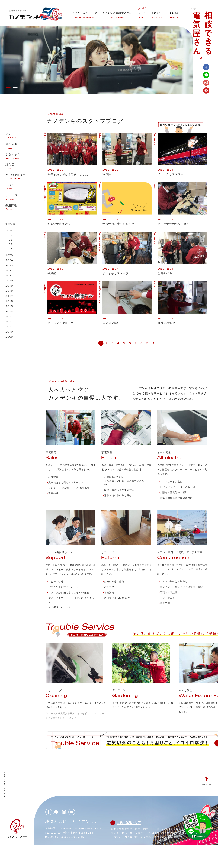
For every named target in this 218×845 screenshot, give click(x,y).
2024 (9, 260)
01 (10, 249)
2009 (9, 337)
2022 (9, 271)
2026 (9, 231)
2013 (9, 317)
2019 (9, 286)
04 (10, 236)
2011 (9, 327)
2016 (9, 301)
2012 (9, 322)
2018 (9, 291)
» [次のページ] (153, 341)
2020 (9, 281)
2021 (9, 276)
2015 (9, 306)
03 (10, 240)
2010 (9, 332)
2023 (9, 266)
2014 (9, 312)
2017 (9, 296)
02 (10, 244)
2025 (9, 255)
